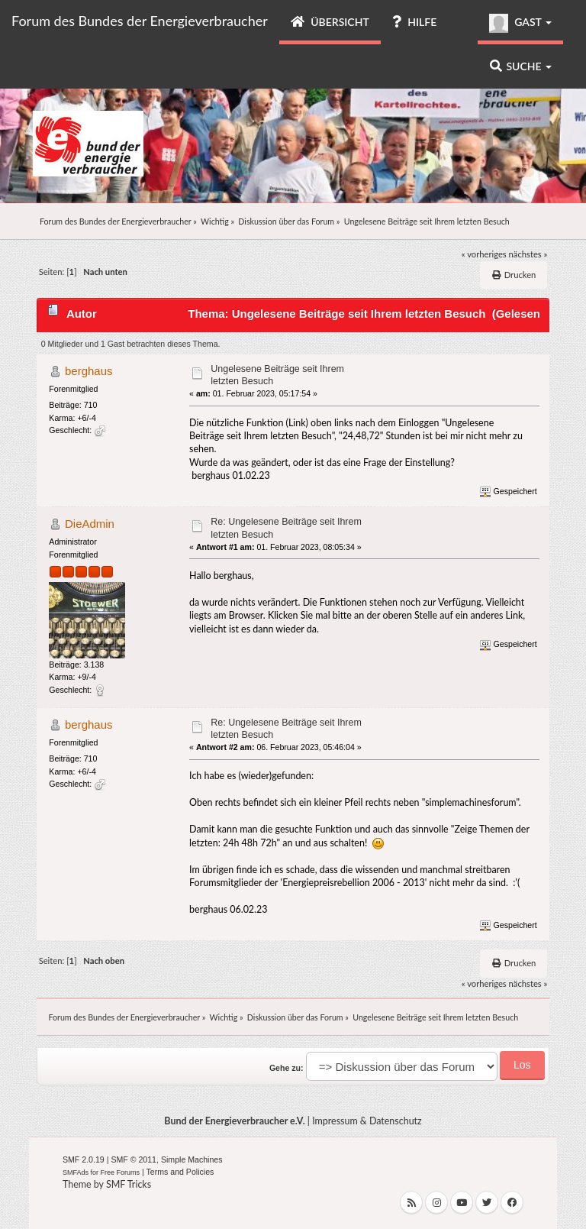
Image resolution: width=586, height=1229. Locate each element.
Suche (521, 66)
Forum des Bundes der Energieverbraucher (139, 20)
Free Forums (120, 1172)
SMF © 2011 (133, 1159)
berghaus (88, 370)
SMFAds (76, 1172)
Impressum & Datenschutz (367, 1121)
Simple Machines (192, 1159)
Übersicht (330, 21)
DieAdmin (89, 523)
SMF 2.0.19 (84, 1159)
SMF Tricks (128, 1184)
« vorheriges (484, 254)
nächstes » (528, 254)
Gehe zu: (286, 1067)
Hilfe (414, 21)
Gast (520, 23)
